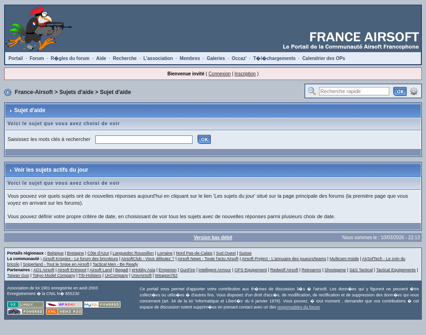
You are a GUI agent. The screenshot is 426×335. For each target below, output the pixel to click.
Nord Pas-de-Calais (194, 253)
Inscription (245, 73)
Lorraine (165, 253)
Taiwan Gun (18, 275)
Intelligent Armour (215, 270)
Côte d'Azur (98, 253)
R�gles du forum (70, 58)
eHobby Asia (143, 270)
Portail (15, 58)
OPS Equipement (250, 270)
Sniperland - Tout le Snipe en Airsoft (56, 264)
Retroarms (311, 270)
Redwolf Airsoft (284, 270)
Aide (101, 58)
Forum (37, 58)
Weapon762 (166, 275)
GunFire (187, 270)
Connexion (219, 73)
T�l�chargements (274, 58)
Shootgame (335, 270)
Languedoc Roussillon (133, 253)
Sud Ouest (226, 253)
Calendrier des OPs (323, 58)
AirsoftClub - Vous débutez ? (147, 258)
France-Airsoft (34, 92)
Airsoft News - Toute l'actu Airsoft (208, 258)
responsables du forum (298, 307)
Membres (190, 58)
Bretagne (75, 253)
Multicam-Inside (344, 258)
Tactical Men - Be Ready (115, 264)
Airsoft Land (100, 270)
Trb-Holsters (90, 275)
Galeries (215, 58)
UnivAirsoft (142, 275)
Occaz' (239, 58)
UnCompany (116, 275)
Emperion (168, 270)
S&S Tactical (361, 270)
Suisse (245, 253)
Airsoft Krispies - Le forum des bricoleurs (80, 258)
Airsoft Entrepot (72, 270)
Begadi (121, 270)
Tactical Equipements (396, 270)
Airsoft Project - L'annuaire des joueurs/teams (283, 258)
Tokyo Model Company (54, 275)
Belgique (55, 253)
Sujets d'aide (77, 92)
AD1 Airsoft (43, 270)
